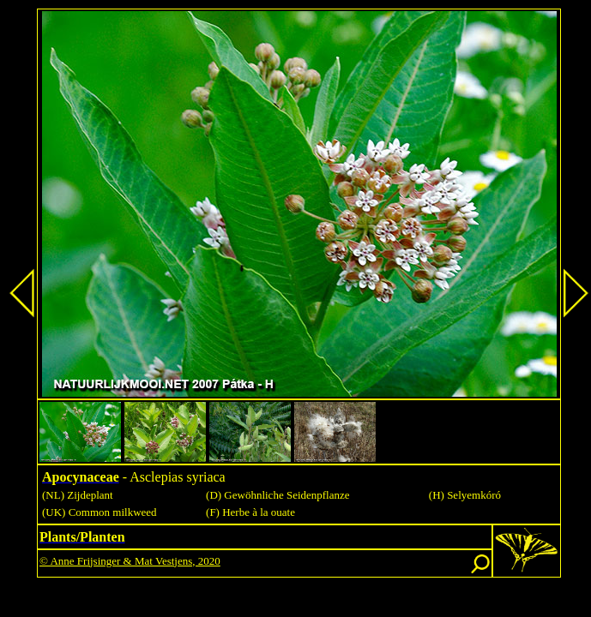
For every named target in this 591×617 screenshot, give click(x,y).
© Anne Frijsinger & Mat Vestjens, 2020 (129, 560)
